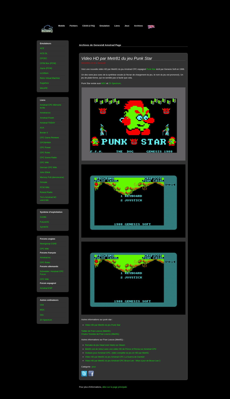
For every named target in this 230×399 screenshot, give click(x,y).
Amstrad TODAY (47, 123)
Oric (42, 315)
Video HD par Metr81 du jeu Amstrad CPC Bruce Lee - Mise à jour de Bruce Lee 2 (122, 360)
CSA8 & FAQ (88, 26)
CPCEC (43, 58)
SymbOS (44, 227)
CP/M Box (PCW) (48, 63)
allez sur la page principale (114, 387)
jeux (94, 367)
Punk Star (151, 69)
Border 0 (44, 132)
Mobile (61, 26)
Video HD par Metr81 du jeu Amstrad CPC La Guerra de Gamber (115, 357)
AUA (42, 127)
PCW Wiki (44, 187)
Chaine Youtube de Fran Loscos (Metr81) (100, 334)
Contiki (43, 217)
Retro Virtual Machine (50, 78)
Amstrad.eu (45, 112)
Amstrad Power (47, 118)
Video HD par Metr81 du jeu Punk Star (102, 325)
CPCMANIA (45, 142)
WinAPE (44, 88)
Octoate (43, 182)
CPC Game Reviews (49, 137)
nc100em (44, 73)
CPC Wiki (44, 162)
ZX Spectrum (46, 320)
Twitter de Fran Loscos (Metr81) (96, 331)
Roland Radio (46, 192)
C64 (42, 305)
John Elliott (45, 172)
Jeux (127, 26)
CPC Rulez (45, 152)
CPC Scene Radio (48, 157)
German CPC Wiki (48, 167)
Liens (117, 26)
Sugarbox (44, 83)
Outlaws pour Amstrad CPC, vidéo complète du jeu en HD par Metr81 (117, 353)
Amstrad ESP (46, 288)
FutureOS (44, 222)
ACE (42, 48)
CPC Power (45, 147)
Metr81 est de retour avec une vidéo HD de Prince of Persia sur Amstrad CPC (120, 349)
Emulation (105, 26)
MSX (42, 310)
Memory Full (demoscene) (52, 177)
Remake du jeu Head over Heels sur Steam (105, 345)
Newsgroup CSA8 (48, 243)
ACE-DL (44, 53)
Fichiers (74, 26)
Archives (138, 26)
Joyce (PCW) (46, 68)
